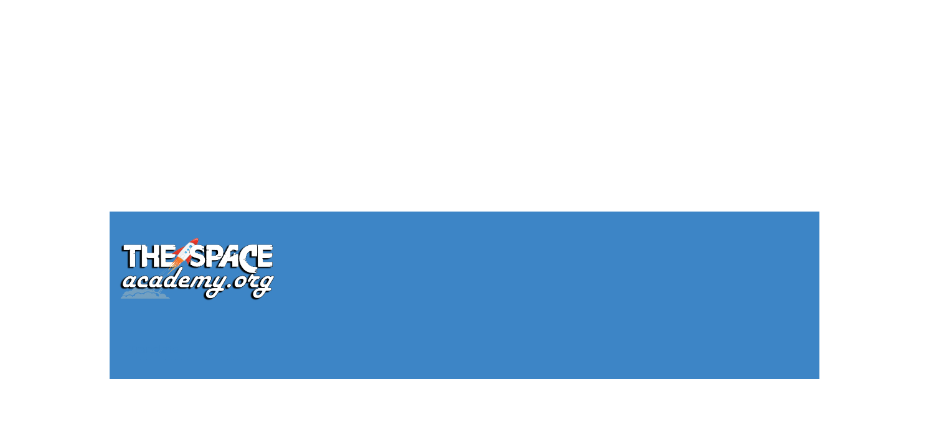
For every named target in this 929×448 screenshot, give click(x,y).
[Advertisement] (464, 87)
